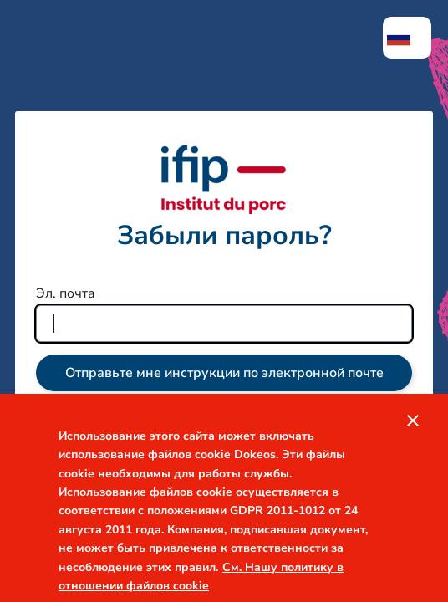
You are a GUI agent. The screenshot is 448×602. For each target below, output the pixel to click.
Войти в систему (224, 438)
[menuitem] (407, 37)
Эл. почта (65, 293)
